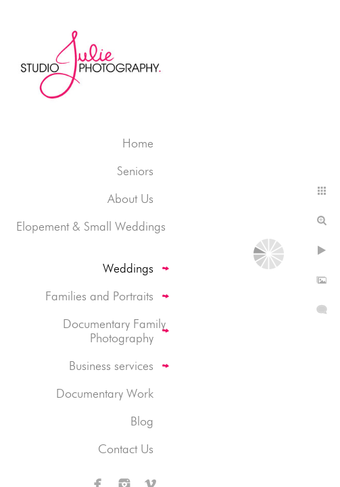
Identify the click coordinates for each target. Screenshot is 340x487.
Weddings (128, 268)
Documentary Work (104, 393)
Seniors (135, 171)
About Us (130, 198)
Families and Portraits (99, 296)
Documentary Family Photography (114, 331)
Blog (141, 421)
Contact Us (125, 449)
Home (137, 143)
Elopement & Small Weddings (91, 226)
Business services (111, 365)
